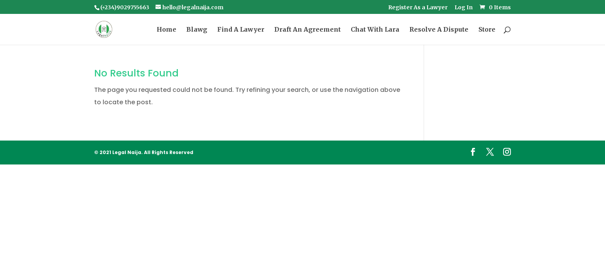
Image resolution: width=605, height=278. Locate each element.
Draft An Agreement (307, 30)
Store (486, 30)
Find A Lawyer (240, 30)
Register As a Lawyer (418, 8)
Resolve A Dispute (438, 30)
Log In (464, 8)
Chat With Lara (375, 30)
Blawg (196, 30)
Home (166, 30)
